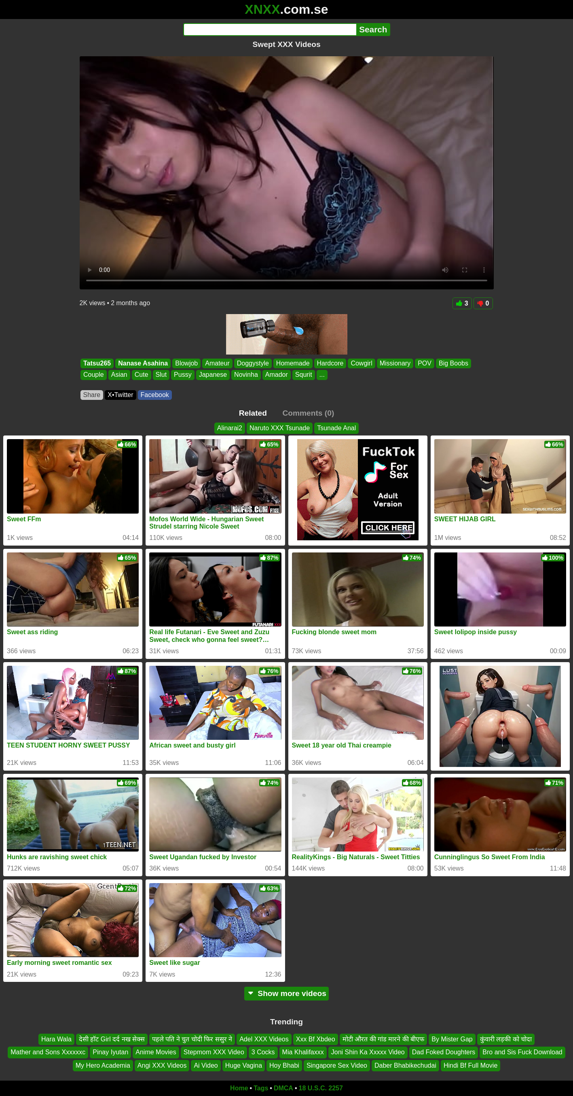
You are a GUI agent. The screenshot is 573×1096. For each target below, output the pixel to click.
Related (253, 413)
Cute (141, 375)
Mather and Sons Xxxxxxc (48, 1052)
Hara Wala (56, 1039)
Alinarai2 (229, 428)
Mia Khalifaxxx (303, 1052)
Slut (161, 375)
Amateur (217, 363)
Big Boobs (453, 363)
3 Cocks (263, 1052)
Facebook (155, 394)
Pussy (183, 375)
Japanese (212, 375)
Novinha (246, 375)
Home (239, 1088)
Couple (93, 375)
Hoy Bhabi (284, 1065)
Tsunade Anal (336, 428)
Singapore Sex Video (337, 1065)
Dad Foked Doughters (444, 1052)
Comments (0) (308, 413)
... (321, 375)
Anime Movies (155, 1052)
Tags (261, 1088)
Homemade (292, 363)
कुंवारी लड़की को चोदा (506, 1039)
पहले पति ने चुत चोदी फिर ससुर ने (192, 1039)
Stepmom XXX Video (214, 1052)
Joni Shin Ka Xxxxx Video (368, 1052)
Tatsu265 (97, 363)
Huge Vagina (243, 1065)
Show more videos (286, 993)
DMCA (283, 1088)
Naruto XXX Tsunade (279, 428)
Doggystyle (253, 363)
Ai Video (206, 1065)
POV (424, 363)
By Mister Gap (451, 1039)
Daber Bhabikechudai (405, 1065)
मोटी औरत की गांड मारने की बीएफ (384, 1039)
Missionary (394, 363)
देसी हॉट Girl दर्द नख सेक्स (112, 1039)
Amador (276, 375)
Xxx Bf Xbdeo (315, 1039)
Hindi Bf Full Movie (470, 1065)
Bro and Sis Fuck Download (522, 1052)
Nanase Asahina (143, 363)
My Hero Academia (103, 1065)
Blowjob (186, 363)
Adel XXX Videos (264, 1039)
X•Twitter (120, 394)
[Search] (270, 29)
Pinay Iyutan (110, 1052)
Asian (119, 375)
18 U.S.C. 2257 (321, 1088)
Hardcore (330, 363)
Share (92, 394)
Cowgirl (361, 363)
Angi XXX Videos (162, 1065)
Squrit (303, 375)
